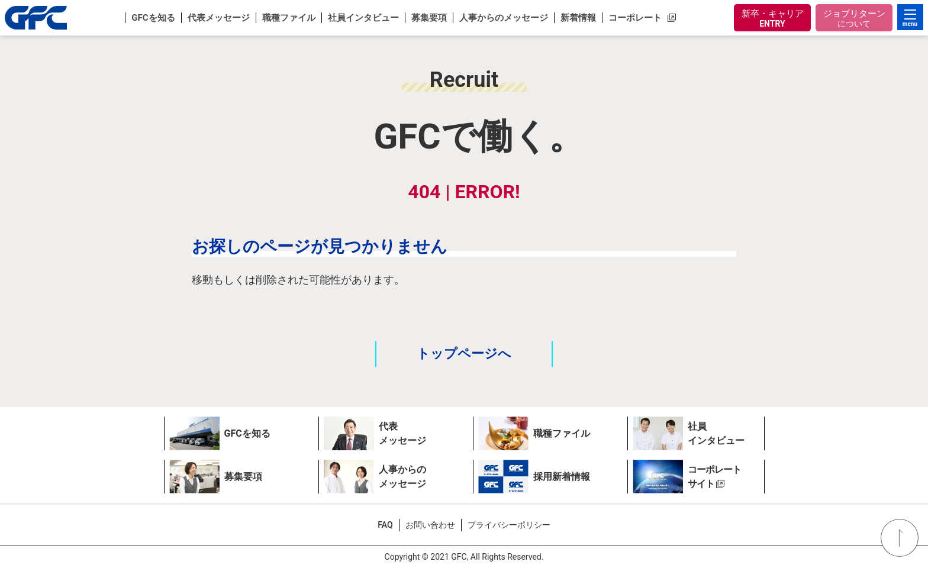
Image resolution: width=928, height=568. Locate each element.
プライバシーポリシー (509, 525)
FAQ (385, 525)
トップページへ (464, 354)
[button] (153, 18)
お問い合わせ (430, 525)
